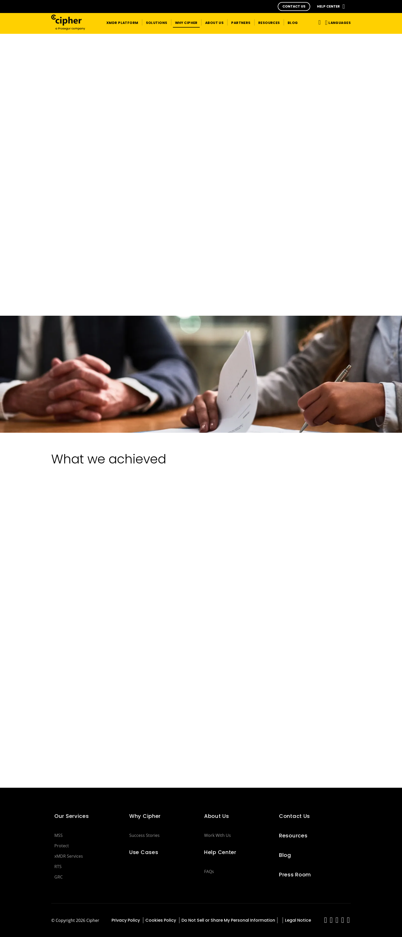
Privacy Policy (126, 920)
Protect (61, 846)
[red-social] (325, 921)
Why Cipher (145, 816)
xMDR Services (68, 856)
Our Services (71, 816)
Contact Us (294, 816)
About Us (216, 816)
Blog (285, 855)
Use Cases (143, 852)
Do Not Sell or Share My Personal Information (228, 920)
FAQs (209, 871)
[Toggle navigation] (318, 22)
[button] (294, 6)
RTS (58, 866)
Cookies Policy (161, 920)
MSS (58, 835)
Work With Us (217, 835)
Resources (293, 835)
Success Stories (144, 835)
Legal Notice (298, 920)
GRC (58, 877)
